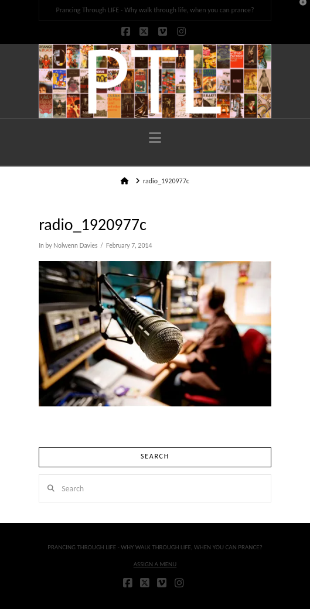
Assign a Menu (155, 564)
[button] (155, 138)
